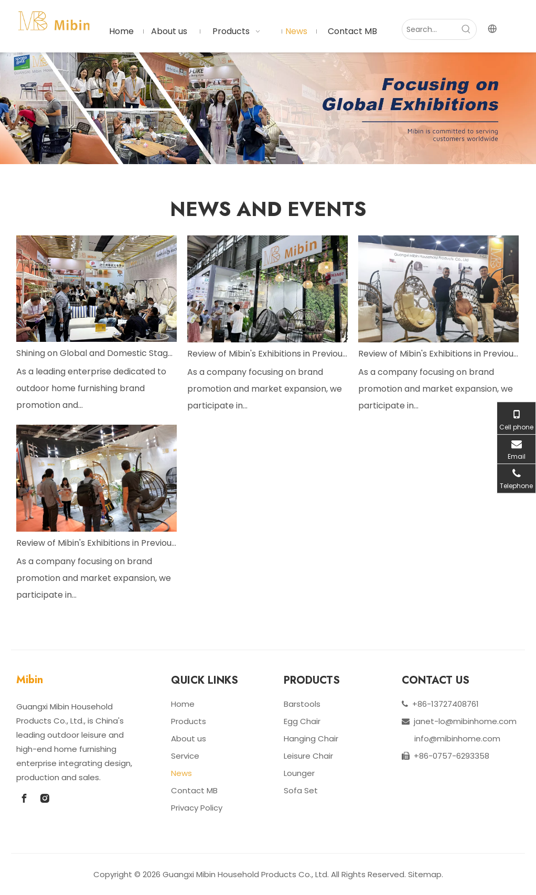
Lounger (299, 773)
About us (188, 738)
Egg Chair (302, 721)
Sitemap (425, 874)
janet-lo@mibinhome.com (465, 721)
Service (185, 755)
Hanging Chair (311, 738)
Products (188, 721)
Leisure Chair (308, 755)
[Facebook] (24, 798)
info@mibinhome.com (457, 738)
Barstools (302, 703)
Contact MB (194, 790)
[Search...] (429, 29)
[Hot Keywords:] (466, 29)
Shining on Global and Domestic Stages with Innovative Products (96, 353)
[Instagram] (44, 798)
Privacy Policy (196, 807)
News (181, 773)
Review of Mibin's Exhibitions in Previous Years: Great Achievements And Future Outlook (267, 354)
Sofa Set (301, 790)
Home (183, 703)
